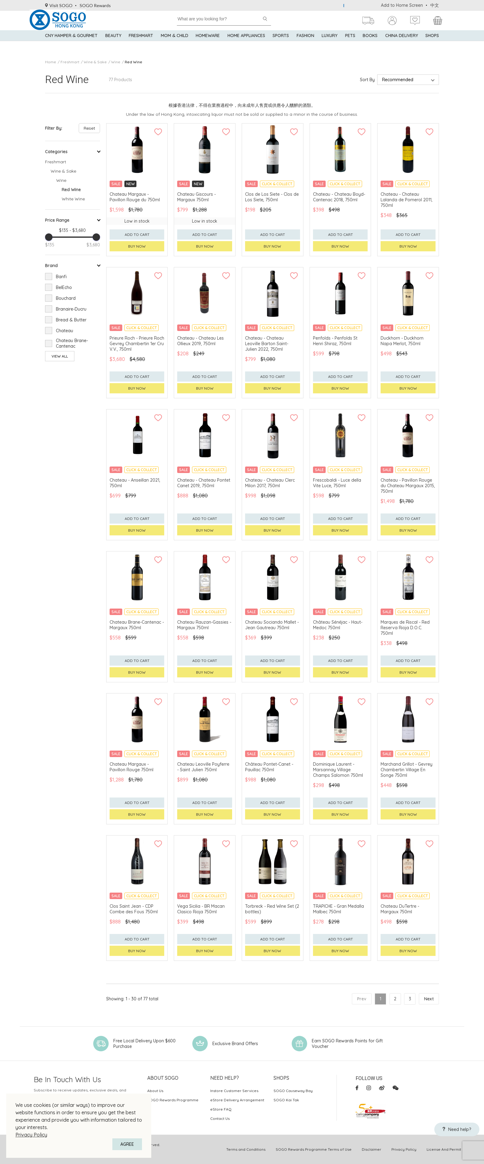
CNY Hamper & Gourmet (71, 43)
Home (50, 62)
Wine (115, 62)
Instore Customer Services (234, 1090)
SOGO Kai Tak (286, 1100)
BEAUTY (113, 43)
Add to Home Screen (402, 5)
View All (60, 356)
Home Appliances (246, 43)
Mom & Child (174, 43)
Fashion (305, 43)
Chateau (64, 330)
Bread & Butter (71, 320)
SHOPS (432, 43)
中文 (434, 5)
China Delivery (401, 43)
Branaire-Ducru (71, 309)
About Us (155, 1090)
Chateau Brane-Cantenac (72, 343)
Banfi (61, 276)
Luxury (329, 43)
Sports (281, 43)
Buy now (137, 246)
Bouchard (66, 298)
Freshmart (141, 43)
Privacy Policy (31, 1135)
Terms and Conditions (245, 1149)
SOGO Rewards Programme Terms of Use (314, 1149)
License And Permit (444, 1149)
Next (429, 999)
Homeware (208, 43)
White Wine (73, 199)
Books (370, 43)
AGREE (127, 1144)
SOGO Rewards (95, 5)
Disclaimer (371, 1149)
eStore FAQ (221, 1109)
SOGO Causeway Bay (293, 1090)
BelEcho (64, 287)
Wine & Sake (95, 62)
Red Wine (133, 62)
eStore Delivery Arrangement (237, 1100)
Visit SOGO (59, 5)
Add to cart (137, 234)
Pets (350, 43)
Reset (89, 128)
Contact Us (220, 1118)
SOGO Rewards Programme (172, 1100)
